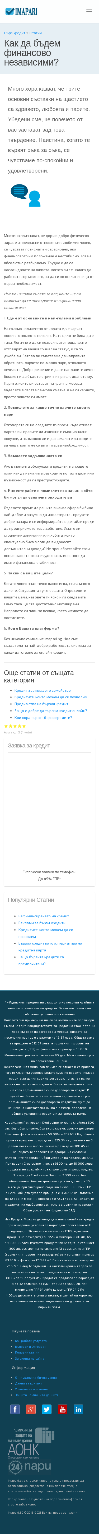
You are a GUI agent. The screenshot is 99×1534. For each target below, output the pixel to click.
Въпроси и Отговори (30, 1346)
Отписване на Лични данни (36, 1377)
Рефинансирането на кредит (43, 916)
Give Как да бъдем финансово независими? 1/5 (6, 726)
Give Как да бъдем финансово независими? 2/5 (10, 726)
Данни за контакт (28, 1383)
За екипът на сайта (29, 1358)
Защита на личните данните (37, 1395)
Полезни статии (27, 1352)
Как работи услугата (31, 1340)
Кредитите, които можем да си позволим (51, 697)
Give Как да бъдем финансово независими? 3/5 (15, 726)
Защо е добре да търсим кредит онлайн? (51, 710)
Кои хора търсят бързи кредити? (43, 717)
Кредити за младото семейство (43, 690)
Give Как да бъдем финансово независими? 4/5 (19, 726)
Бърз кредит (14, 33)
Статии (36, 33)
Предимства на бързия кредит (41, 703)
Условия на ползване (31, 1389)
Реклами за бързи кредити (41, 923)
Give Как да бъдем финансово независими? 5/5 (24, 726)
